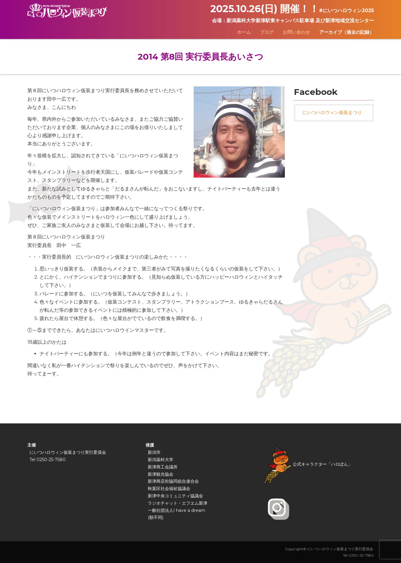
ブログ (267, 32)
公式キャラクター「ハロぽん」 (308, 464)
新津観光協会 (160, 474)
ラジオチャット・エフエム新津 (177, 503)
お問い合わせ (296, 32)
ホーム (244, 32)
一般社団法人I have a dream (176, 510)
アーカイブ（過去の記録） (346, 32)
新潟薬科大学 (160, 459)
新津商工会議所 (163, 467)
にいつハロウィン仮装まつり (332, 112)
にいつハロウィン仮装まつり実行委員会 (67, 452)
